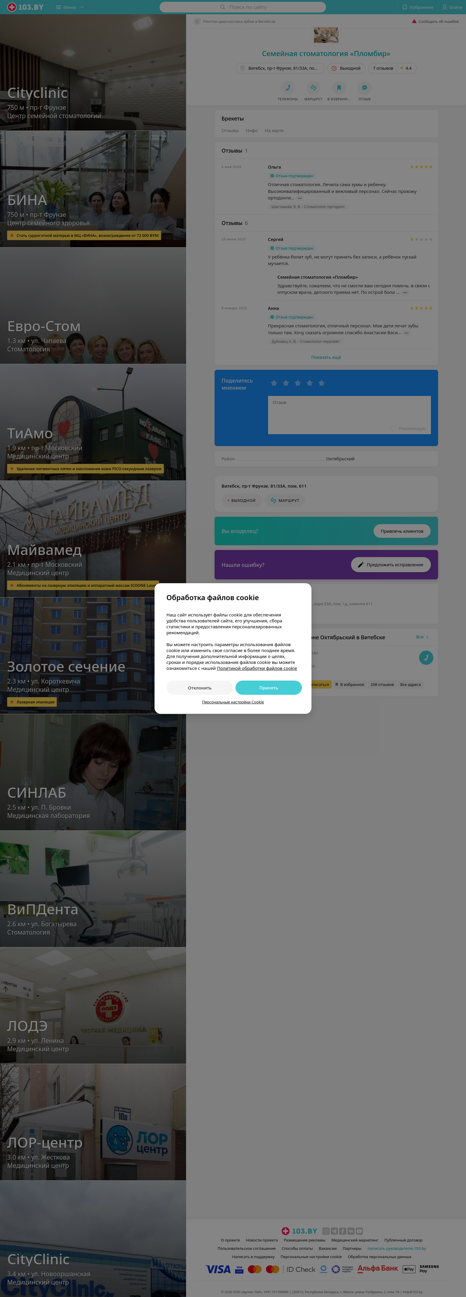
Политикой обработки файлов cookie (257, 668)
